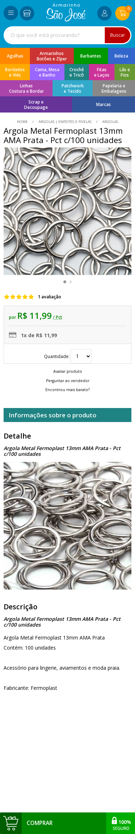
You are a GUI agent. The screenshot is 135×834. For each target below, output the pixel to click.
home (23, 121)
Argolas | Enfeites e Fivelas (65, 121)
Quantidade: (67, 356)
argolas (109, 121)
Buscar (117, 35)
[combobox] (67, 35)
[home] (65, 19)
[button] (64, 281)
